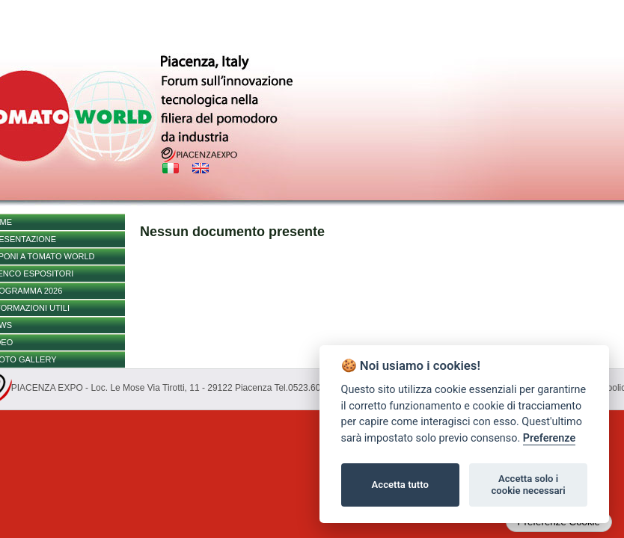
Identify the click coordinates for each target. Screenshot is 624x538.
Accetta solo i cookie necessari (528, 484)
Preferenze (549, 438)
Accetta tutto (400, 484)
